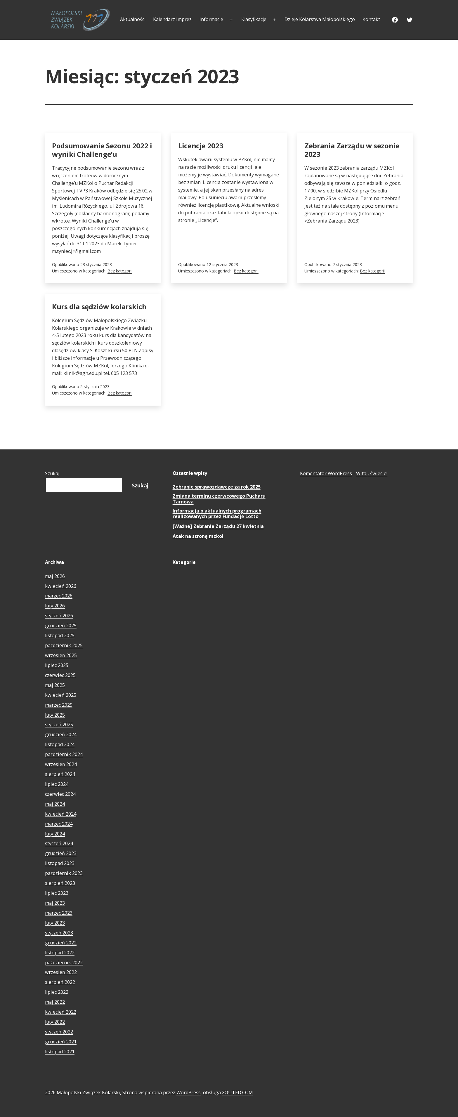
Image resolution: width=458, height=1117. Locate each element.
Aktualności (132, 19)
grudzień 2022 (61, 942)
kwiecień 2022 (60, 1012)
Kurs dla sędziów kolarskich (99, 306)
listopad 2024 (59, 744)
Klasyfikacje (253, 19)
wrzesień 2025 (61, 655)
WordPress (188, 1092)
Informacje (211, 19)
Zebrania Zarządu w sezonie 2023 (352, 150)
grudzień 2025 (61, 625)
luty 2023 (55, 923)
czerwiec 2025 (60, 675)
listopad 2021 (59, 1051)
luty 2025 (55, 715)
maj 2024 (55, 804)
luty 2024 (55, 834)
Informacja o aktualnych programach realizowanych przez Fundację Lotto (217, 514)
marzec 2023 (58, 913)
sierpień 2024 (60, 774)
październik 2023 (64, 873)
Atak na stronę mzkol (198, 536)
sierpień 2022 (60, 982)
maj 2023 (55, 903)
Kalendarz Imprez (172, 19)
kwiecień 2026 (60, 586)
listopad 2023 (59, 863)
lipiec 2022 (56, 992)
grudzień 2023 (61, 853)
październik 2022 (64, 962)
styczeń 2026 (59, 615)
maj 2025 (55, 685)
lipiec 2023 (56, 893)
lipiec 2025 (56, 665)
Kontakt (371, 19)
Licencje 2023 (200, 145)
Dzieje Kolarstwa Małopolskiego (319, 19)
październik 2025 (64, 645)
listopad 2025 (59, 635)
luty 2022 (55, 1022)
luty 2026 (55, 605)
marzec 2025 (58, 705)
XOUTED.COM (237, 1092)
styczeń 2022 (59, 1032)
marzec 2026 (58, 596)
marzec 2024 (58, 824)
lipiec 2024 (56, 784)
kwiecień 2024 (60, 814)
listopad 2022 (59, 952)
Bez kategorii (119, 271)
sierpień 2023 (60, 883)
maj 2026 (55, 576)
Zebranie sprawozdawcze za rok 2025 (217, 487)
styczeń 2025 (59, 724)
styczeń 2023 (59, 933)
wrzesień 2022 (61, 972)
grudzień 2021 (61, 1041)
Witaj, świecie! (371, 473)
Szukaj (52, 473)
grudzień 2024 (61, 734)
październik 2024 (64, 754)
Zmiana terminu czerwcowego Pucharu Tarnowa (219, 499)
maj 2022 (55, 1002)
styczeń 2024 (59, 843)
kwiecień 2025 (60, 695)
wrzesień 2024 (61, 764)
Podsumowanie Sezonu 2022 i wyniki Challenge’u (102, 150)
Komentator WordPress (326, 473)
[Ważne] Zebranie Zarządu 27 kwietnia (218, 526)
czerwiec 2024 (60, 794)
